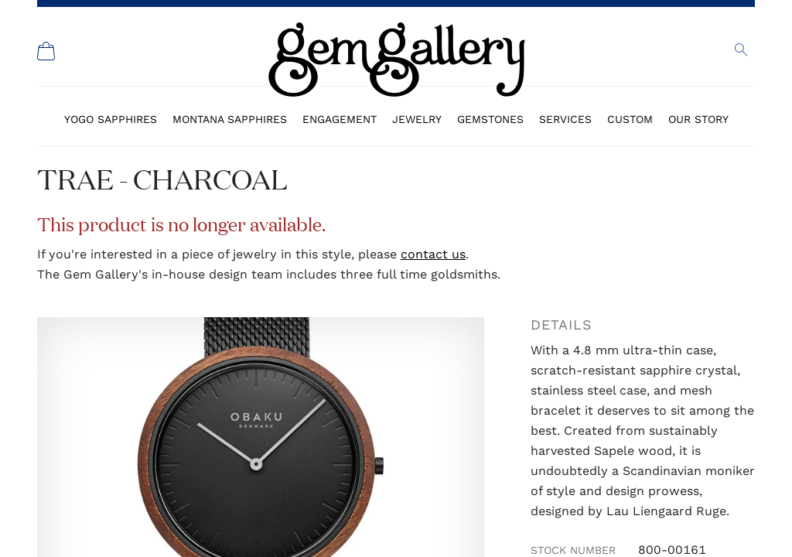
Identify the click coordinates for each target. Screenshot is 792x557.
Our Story (698, 119)
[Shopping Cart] (46, 51)
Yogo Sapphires (110, 119)
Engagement (339, 119)
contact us (433, 254)
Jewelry (417, 119)
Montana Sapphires (229, 119)
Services (565, 119)
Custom (630, 119)
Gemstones (490, 119)
